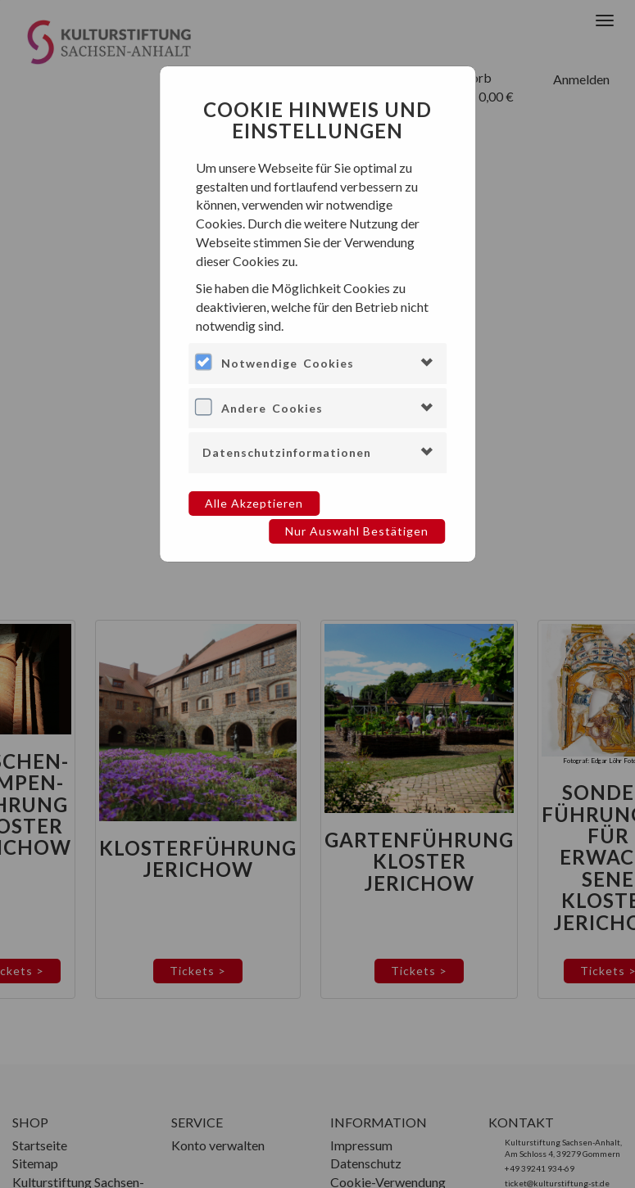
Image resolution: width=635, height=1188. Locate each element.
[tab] (317, 363)
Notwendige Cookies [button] (287, 363)
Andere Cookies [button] (272, 408)
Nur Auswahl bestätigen (357, 531)
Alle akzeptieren (254, 503)
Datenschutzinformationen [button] (286, 452)
